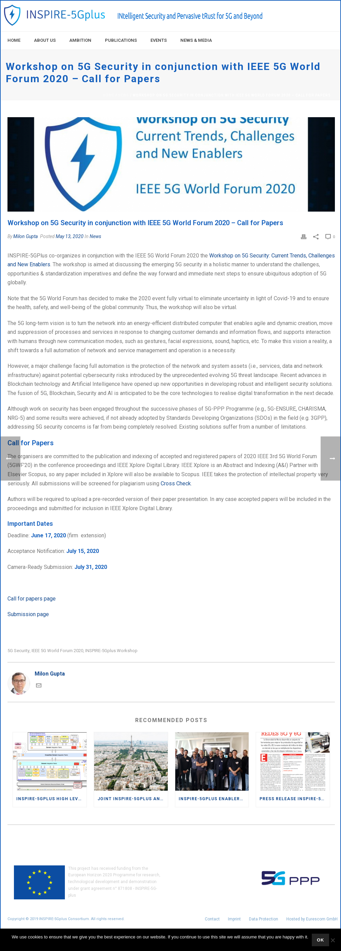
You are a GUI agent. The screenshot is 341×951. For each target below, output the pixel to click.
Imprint (234, 919)
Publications (121, 40)
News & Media (196, 40)
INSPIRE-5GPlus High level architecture (51, 798)
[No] (332, 940)
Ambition (80, 40)
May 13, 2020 (70, 236)
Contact (212, 919)
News (123, 95)
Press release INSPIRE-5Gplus (294, 798)
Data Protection (263, 919)
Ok (320, 940)
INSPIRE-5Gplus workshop (111, 650)
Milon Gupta (25, 236)
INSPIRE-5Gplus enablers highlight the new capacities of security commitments (214, 798)
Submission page (28, 614)
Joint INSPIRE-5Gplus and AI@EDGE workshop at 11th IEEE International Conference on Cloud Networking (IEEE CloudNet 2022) (132, 798)
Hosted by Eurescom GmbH (312, 919)
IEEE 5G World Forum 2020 (57, 650)
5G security (18, 650)
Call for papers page (31, 598)
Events (158, 40)
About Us (45, 40)
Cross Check (176, 483)
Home (13, 40)
